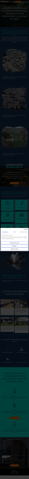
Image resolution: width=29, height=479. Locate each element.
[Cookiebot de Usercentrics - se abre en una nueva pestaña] (23, 229)
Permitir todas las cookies (14, 242)
